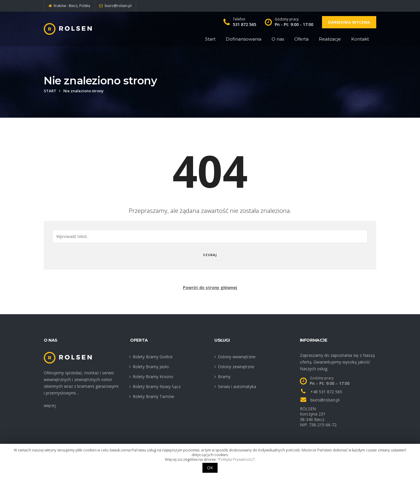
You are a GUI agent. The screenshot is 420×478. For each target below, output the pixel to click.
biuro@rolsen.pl (325, 400)
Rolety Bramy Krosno (153, 376)
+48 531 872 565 (326, 391)
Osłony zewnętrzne (236, 366)
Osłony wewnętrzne (237, 356)
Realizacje (330, 39)
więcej (50, 405)
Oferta (301, 39)
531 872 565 (244, 24)
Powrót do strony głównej (210, 287)
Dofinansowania (243, 39)
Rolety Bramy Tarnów (153, 396)
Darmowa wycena (349, 22)
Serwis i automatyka (237, 386)
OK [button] (210, 467)
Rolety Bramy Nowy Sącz (157, 386)
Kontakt (360, 39)
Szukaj (210, 255)
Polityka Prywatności (236, 459)
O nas (278, 39)
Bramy (224, 376)
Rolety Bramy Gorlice (153, 356)
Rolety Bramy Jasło (151, 366)
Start (210, 39)
